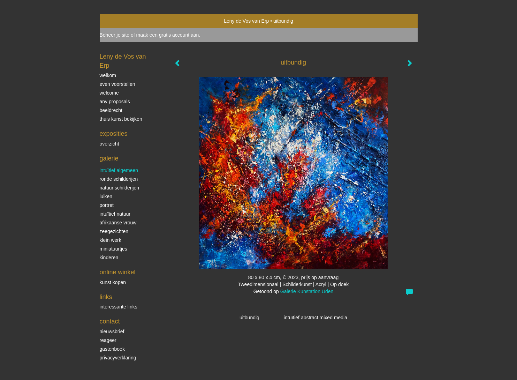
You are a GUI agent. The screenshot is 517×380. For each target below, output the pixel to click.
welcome (109, 93)
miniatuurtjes (113, 249)
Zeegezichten (114, 231)
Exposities (114, 133)
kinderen (109, 257)
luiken (106, 196)
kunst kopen (113, 282)
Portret (107, 205)
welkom (108, 75)
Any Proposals (115, 101)
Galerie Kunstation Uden (307, 291)
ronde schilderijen (119, 179)
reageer (108, 340)
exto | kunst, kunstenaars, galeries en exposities (119, 21)
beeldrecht (111, 110)
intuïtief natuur (115, 214)
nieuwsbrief (112, 331)
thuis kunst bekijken (121, 119)
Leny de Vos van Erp (246, 21)
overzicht (109, 144)
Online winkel (118, 272)
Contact (110, 321)
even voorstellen (117, 84)
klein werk (110, 240)
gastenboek (112, 349)
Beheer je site (115, 35)
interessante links (118, 307)
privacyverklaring (118, 357)
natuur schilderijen (119, 188)
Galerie (109, 158)
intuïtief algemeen (119, 170)
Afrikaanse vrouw (118, 222)
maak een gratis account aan (167, 35)
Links (106, 296)
